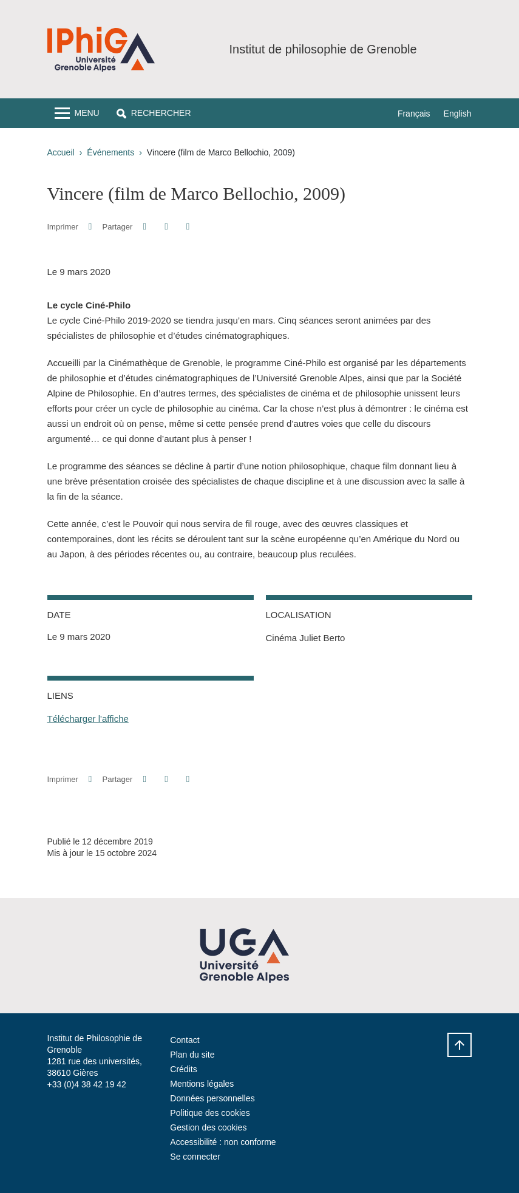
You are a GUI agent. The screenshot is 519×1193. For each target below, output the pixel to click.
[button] (154, 113)
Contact (184, 1040)
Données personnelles (212, 1098)
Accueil (61, 152)
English (458, 113)
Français (414, 113)
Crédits (183, 1069)
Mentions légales (202, 1084)
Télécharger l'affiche (88, 718)
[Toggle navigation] (77, 113)
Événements (110, 152)
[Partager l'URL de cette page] (187, 227)
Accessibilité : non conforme (223, 1142)
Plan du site (192, 1054)
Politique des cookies (210, 1113)
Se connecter (195, 1156)
